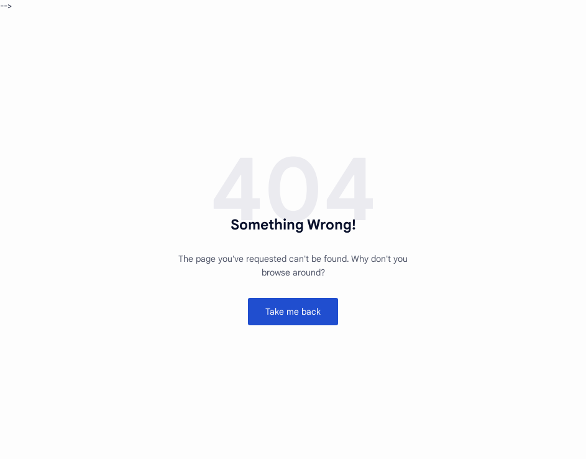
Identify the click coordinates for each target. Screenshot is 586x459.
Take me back (293, 311)
